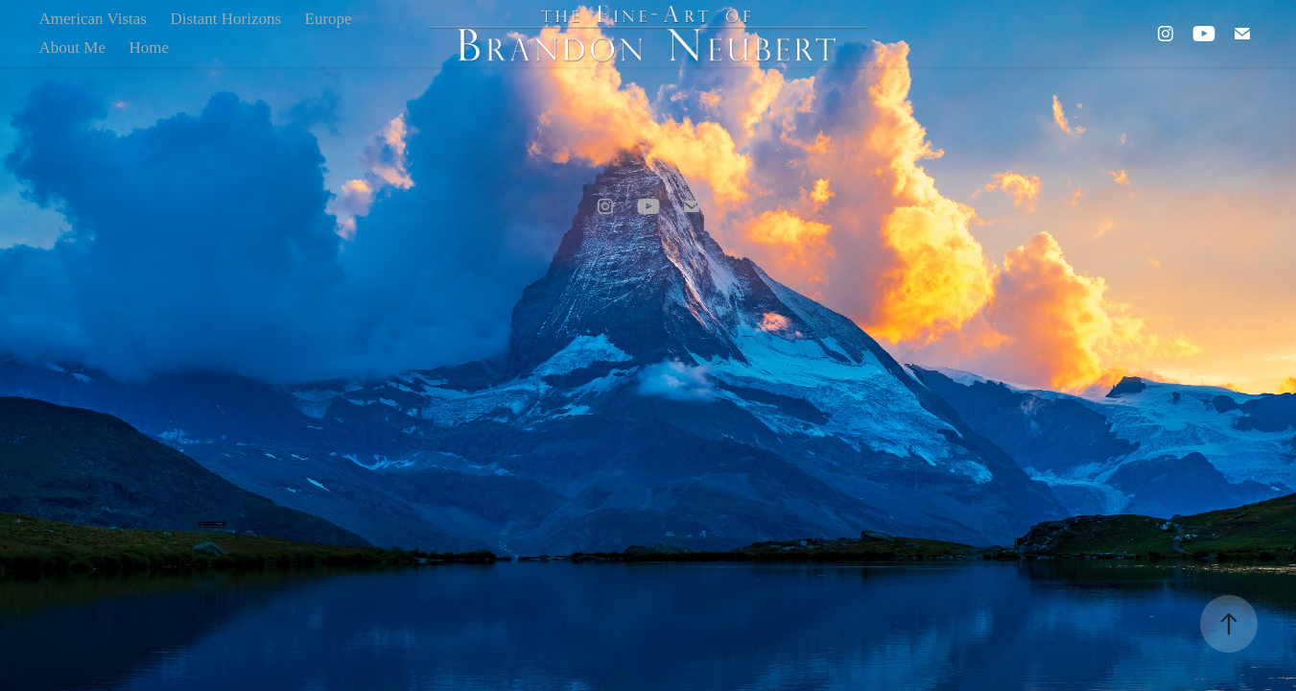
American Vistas (93, 19)
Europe (328, 19)
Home (149, 47)
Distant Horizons (225, 19)
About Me (72, 47)
